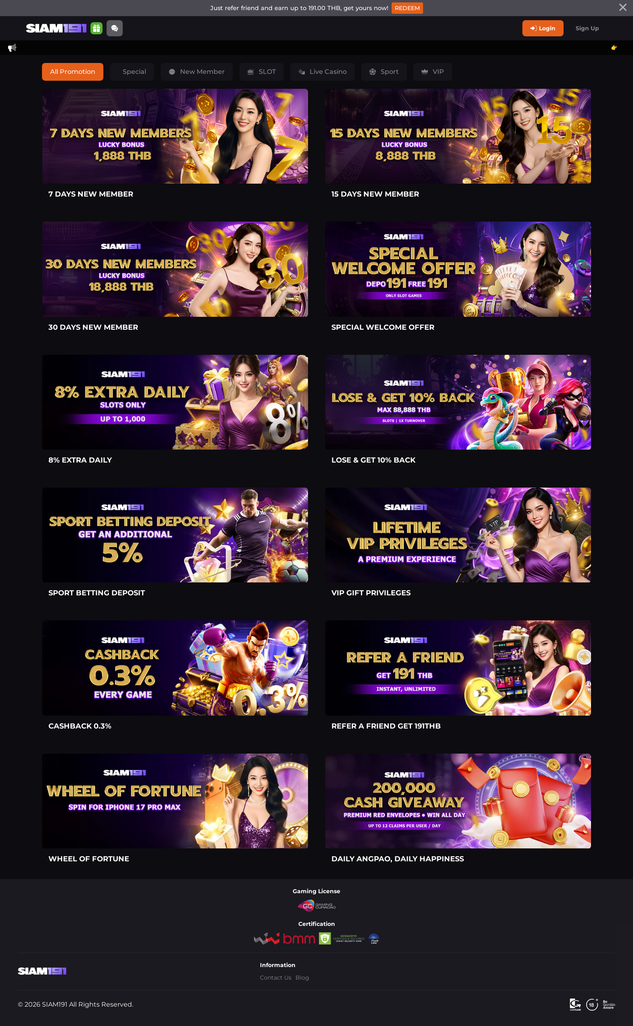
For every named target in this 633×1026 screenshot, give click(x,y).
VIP (432, 71)
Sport (384, 71)
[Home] (56, 28)
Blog (302, 977)
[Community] (115, 28)
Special (133, 71)
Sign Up (587, 28)
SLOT (261, 71)
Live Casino (322, 71)
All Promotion (72, 71)
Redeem (407, 8)
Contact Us (275, 977)
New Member (197, 71)
